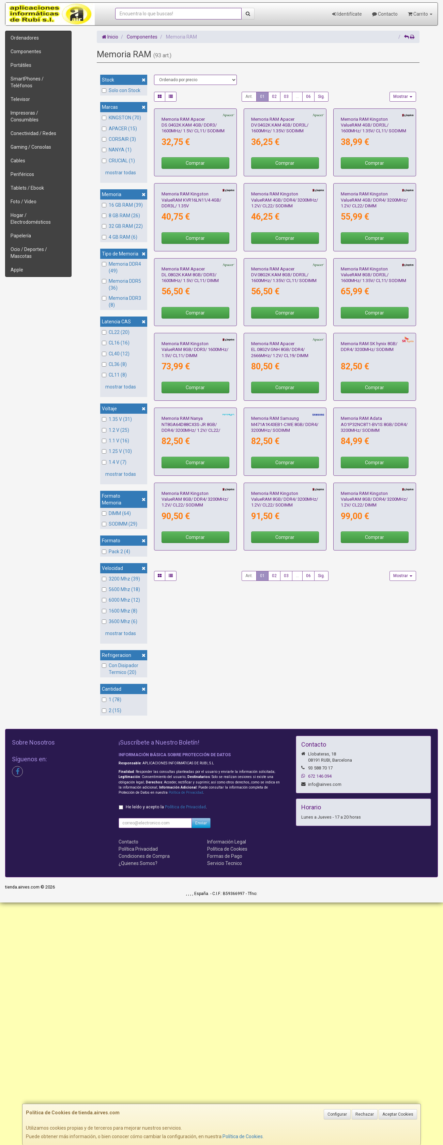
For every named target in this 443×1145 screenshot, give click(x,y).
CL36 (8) (114, 364)
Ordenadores (25, 38)
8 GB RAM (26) (121, 215)
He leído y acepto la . (166, 1049)
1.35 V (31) (117, 419)
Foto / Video (23, 201)
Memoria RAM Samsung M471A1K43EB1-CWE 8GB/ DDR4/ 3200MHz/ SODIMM (284, 742)
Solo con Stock (121, 90)
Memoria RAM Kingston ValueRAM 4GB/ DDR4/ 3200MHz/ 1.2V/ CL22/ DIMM (374, 327)
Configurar (337, 1114)
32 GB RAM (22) (122, 226)
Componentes (26, 51)
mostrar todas (120, 172)
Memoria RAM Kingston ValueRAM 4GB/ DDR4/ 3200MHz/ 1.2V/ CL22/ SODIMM (284, 327)
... (297, 96)
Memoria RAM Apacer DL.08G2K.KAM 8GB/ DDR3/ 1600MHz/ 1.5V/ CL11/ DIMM (190, 465)
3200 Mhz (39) (121, 579)
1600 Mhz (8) (119, 611)
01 (262, 96)
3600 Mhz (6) (119, 621)
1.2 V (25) (115, 430)
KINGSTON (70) (121, 117)
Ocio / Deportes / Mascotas (29, 253)
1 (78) (111, 699)
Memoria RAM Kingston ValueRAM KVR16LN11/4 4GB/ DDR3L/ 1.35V (191, 327)
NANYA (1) (117, 149)
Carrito (420, 14)
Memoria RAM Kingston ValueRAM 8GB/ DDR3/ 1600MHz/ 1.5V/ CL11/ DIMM (195, 604)
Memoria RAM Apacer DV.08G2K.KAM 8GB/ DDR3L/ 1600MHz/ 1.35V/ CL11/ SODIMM (284, 465)
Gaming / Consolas (31, 147)
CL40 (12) (115, 353)
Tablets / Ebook (27, 188)
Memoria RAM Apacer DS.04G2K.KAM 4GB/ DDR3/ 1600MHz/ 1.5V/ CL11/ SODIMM (193, 188)
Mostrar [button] (402, 96)
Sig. (321, 96)
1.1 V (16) (115, 440)
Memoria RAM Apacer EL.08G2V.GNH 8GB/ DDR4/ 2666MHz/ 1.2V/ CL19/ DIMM (279, 604)
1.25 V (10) (117, 451)
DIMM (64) (116, 513)
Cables (18, 160)
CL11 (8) (114, 375)
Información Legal (226, 1084)
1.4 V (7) (114, 462)
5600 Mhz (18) (121, 589)
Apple (17, 270)
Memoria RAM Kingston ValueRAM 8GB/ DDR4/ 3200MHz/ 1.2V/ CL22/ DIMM (374, 881)
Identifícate (347, 14)
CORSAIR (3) (119, 139)
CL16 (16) (115, 343)
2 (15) (111, 710)
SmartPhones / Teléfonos (27, 82)
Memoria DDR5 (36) (121, 284)
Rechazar (364, 1114)
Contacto (385, 14)
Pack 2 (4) (116, 551)
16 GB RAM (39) (122, 205)
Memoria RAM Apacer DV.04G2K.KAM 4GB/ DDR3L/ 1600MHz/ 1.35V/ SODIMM (279, 188)
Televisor (20, 99)
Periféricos (22, 174)
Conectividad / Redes (33, 133)
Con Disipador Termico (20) (120, 669)
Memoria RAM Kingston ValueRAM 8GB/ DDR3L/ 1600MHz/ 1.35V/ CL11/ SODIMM (373, 465)
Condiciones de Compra (144, 1098)
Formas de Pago (224, 1098)
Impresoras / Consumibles (25, 116)
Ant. (249, 96)
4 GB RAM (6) (119, 237)
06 (308, 96)
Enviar (201, 1065)
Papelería (21, 235)
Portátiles (21, 65)
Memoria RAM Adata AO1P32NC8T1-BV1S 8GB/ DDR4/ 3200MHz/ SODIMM (374, 742)
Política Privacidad (138, 1091)
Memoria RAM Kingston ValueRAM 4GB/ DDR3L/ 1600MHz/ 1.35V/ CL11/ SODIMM (373, 188)
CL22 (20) (115, 332)
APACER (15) (119, 128)
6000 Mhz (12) (121, 600)
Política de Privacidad (186, 1035)
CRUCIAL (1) (118, 160)
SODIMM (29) (119, 524)
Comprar (195, 227)
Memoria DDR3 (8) (121, 301)
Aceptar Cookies (397, 1114)
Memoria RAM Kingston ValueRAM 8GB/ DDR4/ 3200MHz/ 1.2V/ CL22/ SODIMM (195, 881)
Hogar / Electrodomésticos (31, 218)
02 (274, 96)
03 (286, 96)
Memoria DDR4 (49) (121, 267)
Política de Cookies (243, 1136)
